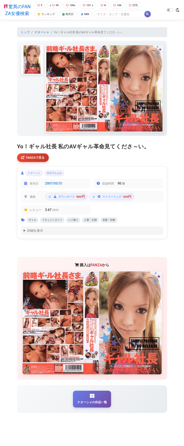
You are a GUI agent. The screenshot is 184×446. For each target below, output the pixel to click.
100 (120, 8)
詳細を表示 (35, 240)
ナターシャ (41, 39)
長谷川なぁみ (60, 181)
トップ (25, 39)
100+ (71, 8)
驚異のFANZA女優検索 (17, 13)
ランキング (45, 17)
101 (89, 8)
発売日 (69, 17)
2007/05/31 (54, 192)
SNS (86, 17)
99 (54, 8)
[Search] (121, 18)
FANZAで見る (34, 164)
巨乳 (137, 8)
